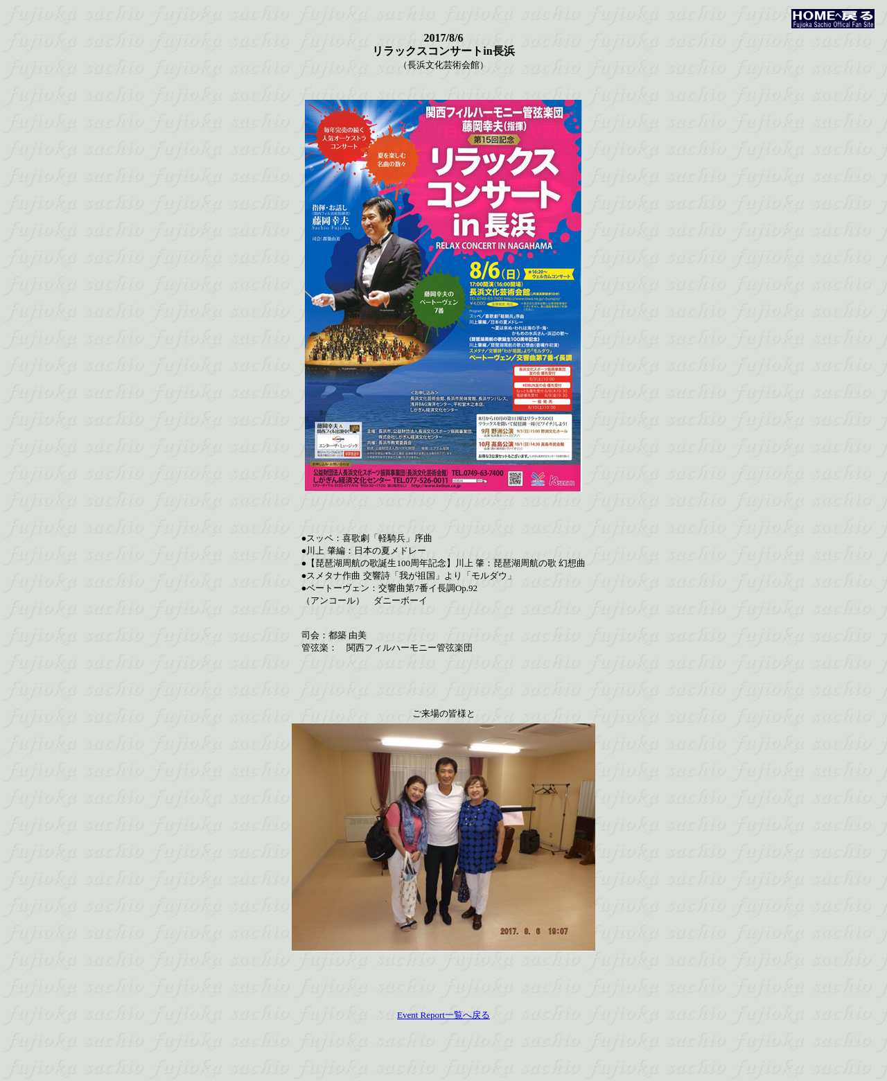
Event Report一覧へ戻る (443, 1015)
